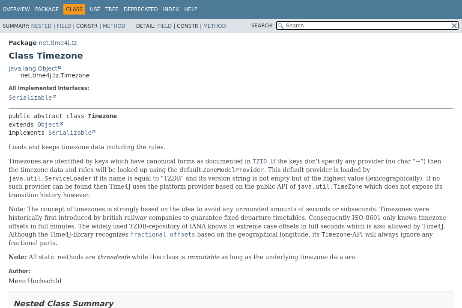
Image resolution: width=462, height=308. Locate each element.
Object (48, 124)
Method (114, 26)
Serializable (30, 97)
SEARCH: (262, 26)
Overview (16, 9)
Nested (41, 26)
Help (190, 9)
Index (171, 9)
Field (64, 26)
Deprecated (141, 9)
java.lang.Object (33, 68)
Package (47, 9)
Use (95, 9)
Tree (112, 9)
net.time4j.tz (58, 42)
